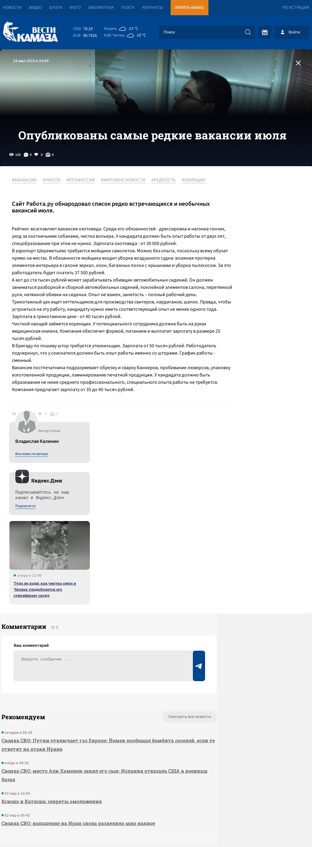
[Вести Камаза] (30, 32)
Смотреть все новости (147, 605)
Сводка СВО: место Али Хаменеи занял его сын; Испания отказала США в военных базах (82, 663)
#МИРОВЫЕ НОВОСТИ (126, 201)
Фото (75, 8)
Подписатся (238, 259)
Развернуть (156, 806)
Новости (12, 8)
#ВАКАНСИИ (27, 201)
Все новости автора (244, 207)
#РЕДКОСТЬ (167, 201)
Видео (35, 8)
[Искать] (248, 32)
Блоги (55, 8)
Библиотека (101, 8)
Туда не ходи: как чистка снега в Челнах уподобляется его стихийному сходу (258, 342)
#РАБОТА (55, 201)
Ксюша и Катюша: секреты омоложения (50, 689)
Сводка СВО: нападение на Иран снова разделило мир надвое (77, 711)
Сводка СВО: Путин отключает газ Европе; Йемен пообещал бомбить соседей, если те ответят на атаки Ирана (86, 632)
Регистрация (295, 8)
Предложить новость (251, 625)
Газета (128, 8)
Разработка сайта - (288, 830)
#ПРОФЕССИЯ (84, 201)
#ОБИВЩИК (27, 208)
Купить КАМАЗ (189, 8)
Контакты (152, 8)
